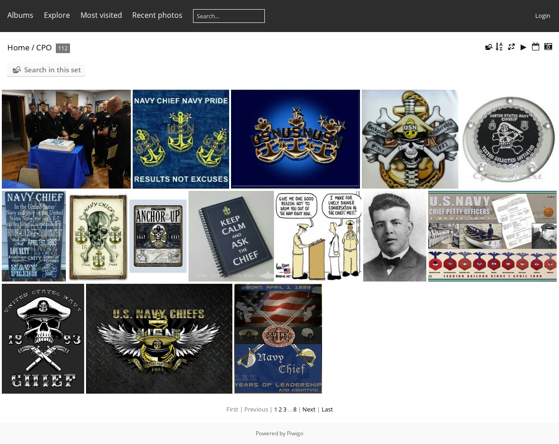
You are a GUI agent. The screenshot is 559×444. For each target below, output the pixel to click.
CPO (44, 47)
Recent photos (157, 15)
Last (327, 409)
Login (542, 15)
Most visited (101, 15)
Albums (20, 15)
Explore (57, 15)
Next (309, 409)
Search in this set (52, 69)
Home (18, 47)
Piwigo (295, 433)
